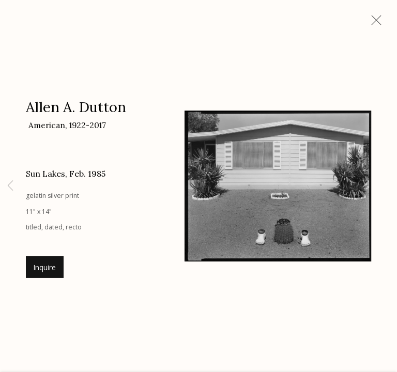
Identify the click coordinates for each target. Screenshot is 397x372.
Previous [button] (10, 186)
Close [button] (373, 23)
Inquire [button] (45, 269)
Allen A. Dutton (76, 109)
